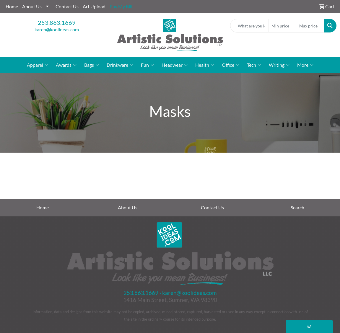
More (305, 64)
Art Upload (94, 6)
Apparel (37, 64)
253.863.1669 (57, 22)
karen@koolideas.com (57, 29)
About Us (32, 6)
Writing (279, 64)
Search (297, 207)
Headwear (175, 64)
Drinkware (120, 64)
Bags (91, 64)
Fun (147, 64)
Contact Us (67, 6)
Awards (66, 64)
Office (230, 64)
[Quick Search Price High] (310, 25)
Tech (254, 64)
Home (12, 6)
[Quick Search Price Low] (282, 25)
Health (204, 64)
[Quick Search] (249, 25)
